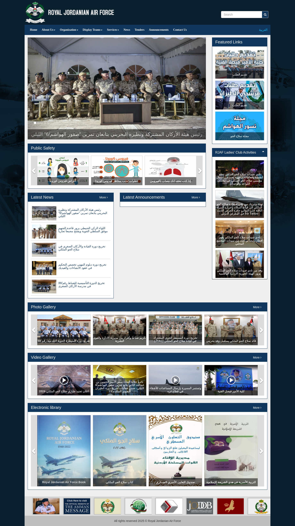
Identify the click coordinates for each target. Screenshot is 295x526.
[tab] (239, 152)
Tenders (139, 29)
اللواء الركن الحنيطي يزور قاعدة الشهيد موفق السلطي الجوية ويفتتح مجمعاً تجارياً (83, 229)
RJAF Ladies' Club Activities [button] (239, 152)
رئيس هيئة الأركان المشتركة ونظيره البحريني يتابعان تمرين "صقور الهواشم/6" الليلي (82, 213)
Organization (69, 29)
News (127, 29)
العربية (263, 30)
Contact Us (180, 29)
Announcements (159, 29)
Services (113, 29)
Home (33, 29)
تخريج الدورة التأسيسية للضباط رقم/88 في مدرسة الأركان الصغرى (81, 284)
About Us (48, 29)
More (103, 197)
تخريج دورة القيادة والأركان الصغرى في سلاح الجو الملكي (81, 248)
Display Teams (93, 29)
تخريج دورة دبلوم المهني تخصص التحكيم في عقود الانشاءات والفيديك (82, 266)
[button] (34, 170)
